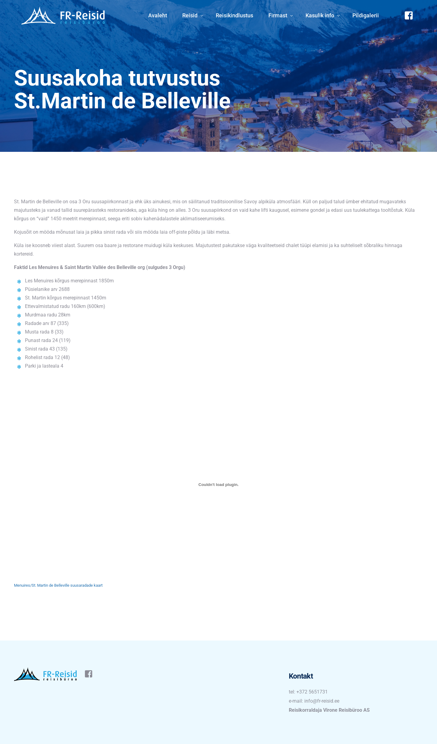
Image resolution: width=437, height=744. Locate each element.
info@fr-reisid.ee (321, 701)
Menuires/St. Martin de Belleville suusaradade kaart (58, 585)
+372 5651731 (312, 692)
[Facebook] (409, 15)
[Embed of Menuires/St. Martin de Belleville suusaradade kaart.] (218, 484)
